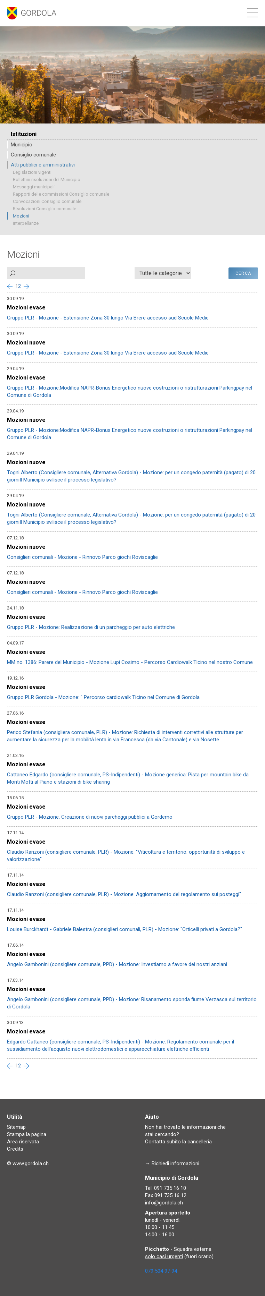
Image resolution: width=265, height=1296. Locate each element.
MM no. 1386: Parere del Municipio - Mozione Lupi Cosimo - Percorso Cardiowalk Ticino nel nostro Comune (130, 662)
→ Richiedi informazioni (172, 1163)
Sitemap (16, 1127)
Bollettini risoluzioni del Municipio (46, 179)
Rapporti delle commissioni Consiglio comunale (61, 194)
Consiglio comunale (33, 155)
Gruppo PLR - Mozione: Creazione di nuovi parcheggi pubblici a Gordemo (89, 817)
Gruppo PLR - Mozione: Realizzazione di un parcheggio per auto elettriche (91, 627)
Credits (15, 1149)
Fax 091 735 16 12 (165, 1195)
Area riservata (23, 1142)
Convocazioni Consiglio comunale (47, 201)
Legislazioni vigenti (32, 172)
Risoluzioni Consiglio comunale (44, 208)
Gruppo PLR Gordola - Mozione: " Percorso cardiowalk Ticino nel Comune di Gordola (103, 697)
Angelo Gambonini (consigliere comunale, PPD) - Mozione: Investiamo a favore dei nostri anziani (117, 964)
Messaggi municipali (34, 186)
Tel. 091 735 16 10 (165, 1188)
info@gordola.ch (164, 1203)
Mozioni (21, 216)
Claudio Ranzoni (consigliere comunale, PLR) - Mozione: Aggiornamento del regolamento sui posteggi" (124, 894)
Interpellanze (26, 223)
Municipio (21, 145)
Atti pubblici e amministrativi (43, 165)
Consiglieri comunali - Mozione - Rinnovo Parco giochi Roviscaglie (82, 557)
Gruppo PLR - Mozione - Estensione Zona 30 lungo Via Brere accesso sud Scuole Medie (108, 318)
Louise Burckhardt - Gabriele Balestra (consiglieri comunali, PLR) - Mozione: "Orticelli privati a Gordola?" (124, 929)
